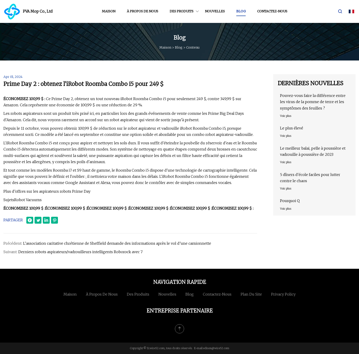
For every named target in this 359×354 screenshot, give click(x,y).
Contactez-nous (272, 11)
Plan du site (251, 294)
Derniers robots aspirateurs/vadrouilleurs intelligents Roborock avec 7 (80, 252)
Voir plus (285, 116)
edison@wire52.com (216, 348)
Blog (241, 11)
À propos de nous (142, 11)
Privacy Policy (283, 294)
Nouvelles (215, 11)
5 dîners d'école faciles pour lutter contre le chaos (310, 177)
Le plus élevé (291, 128)
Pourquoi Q (290, 200)
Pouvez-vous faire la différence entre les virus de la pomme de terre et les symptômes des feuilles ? (312, 101)
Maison (108, 11)
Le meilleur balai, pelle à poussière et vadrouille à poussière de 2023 (312, 151)
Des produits (181, 11)
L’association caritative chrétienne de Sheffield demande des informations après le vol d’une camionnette (117, 243)
